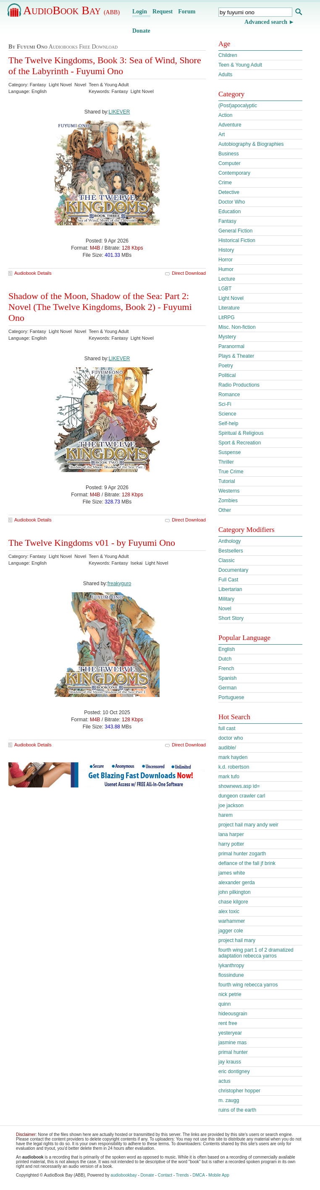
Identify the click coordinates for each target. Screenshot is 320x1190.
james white (231, 873)
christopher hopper (239, 1091)
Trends (182, 1175)
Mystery (227, 337)
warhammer (231, 921)
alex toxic (228, 911)
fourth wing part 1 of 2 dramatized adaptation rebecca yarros (256, 953)
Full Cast (228, 580)
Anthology (229, 541)
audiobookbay (123, 1175)
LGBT (224, 289)
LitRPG (226, 317)
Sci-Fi (224, 404)
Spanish (227, 678)
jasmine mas (232, 1042)
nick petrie (229, 994)
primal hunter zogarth (242, 854)
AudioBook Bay (71, 10)
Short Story (231, 618)
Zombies (228, 500)
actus (224, 1081)
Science (227, 414)
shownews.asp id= (239, 786)
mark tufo (228, 777)
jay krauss (229, 1062)
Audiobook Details (33, 273)
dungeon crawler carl (241, 796)
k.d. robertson (233, 767)
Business (228, 154)
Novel (224, 609)
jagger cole (230, 931)
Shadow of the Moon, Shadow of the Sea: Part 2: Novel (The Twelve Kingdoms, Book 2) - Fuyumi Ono (100, 307)
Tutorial (226, 481)
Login (139, 11)
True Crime (231, 472)
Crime (225, 183)
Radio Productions (239, 385)
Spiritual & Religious (240, 433)
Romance (229, 395)
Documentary (233, 570)
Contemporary (234, 173)
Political (227, 375)
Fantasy (227, 221)
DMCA (199, 1175)
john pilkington (234, 892)
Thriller (226, 462)
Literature (229, 308)
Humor (225, 269)
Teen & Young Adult (240, 65)
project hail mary (236, 940)
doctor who (230, 738)
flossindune (231, 975)
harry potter (231, 844)
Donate (141, 31)
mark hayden (232, 757)
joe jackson (231, 805)
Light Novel (231, 298)
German (227, 688)
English (226, 649)
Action (225, 115)
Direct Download (189, 273)
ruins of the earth (237, 1110)
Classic (226, 560)
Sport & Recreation (239, 443)
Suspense (229, 452)
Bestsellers (230, 551)
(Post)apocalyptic (237, 105)
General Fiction (235, 231)
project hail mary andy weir (248, 825)
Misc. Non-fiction (237, 327)
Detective (228, 192)
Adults (225, 74)
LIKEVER (119, 112)
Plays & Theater (236, 356)
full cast (227, 728)
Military (226, 599)
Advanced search (265, 22)
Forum (186, 11)
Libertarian (230, 589)
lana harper (231, 834)
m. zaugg (228, 1100)
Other (224, 510)
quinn (224, 1004)
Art (221, 134)
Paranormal (231, 346)
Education (229, 211)
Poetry (225, 366)
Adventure (229, 125)
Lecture (226, 279)
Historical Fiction (236, 240)
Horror (225, 260)
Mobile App (218, 1175)
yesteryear (230, 1033)
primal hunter (233, 1052)
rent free (227, 1023)
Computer (229, 163)
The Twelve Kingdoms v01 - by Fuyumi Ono (91, 542)
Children (227, 55)
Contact (165, 1175)
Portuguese (231, 697)
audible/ (227, 748)
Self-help (228, 423)
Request (162, 11)
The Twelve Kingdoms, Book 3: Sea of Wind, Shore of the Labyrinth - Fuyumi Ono (104, 65)
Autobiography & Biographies (250, 144)
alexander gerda (236, 882)
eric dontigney (234, 1071)
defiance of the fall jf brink (246, 863)
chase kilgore (233, 902)
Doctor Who (231, 202)
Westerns (228, 491)
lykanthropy (231, 965)
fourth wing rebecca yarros (248, 985)
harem (225, 815)
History (226, 250)
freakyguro (119, 583)
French (226, 668)
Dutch (224, 659)
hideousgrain (232, 1014)
